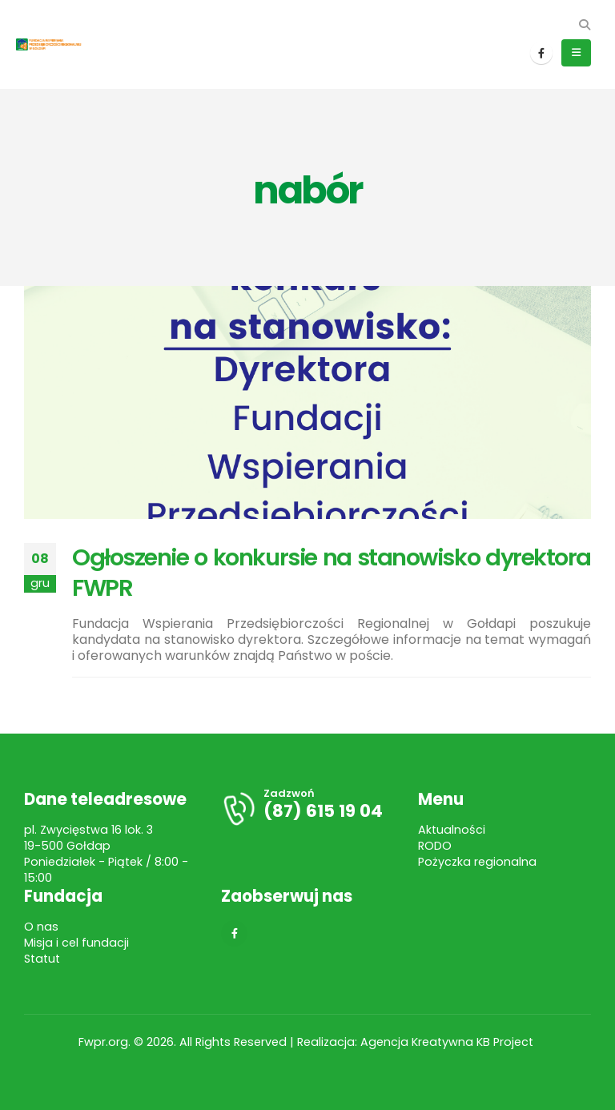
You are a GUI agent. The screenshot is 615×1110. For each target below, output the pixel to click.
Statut (42, 959)
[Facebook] (541, 53)
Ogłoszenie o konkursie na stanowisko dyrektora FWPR (331, 572)
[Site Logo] (56, 44)
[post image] (307, 403)
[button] (584, 25)
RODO (435, 846)
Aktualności (451, 830)
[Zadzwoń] (307, 808)
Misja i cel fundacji (76, 943)
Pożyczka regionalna (477, 862)
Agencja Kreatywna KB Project (448, 1042)
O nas (41, 927)
